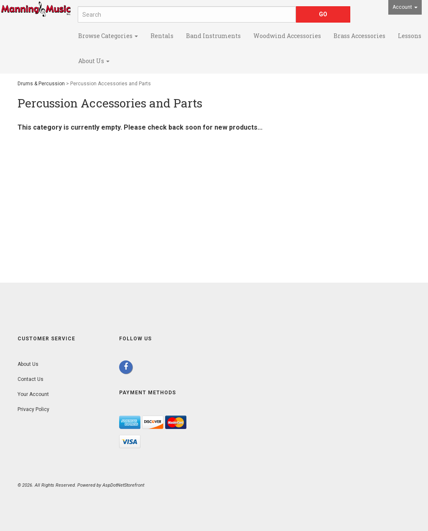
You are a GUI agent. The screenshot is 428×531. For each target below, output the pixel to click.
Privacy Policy (33, 409)
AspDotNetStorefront (123, 485)
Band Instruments (213, 36)
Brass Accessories (359, 36)
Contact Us (30, 379)
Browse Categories (108, 36)
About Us (94, 61)
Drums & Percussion (41, 84)
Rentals (161, 36)
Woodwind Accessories (287, 36)
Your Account (33, 394)
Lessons (409, 36)
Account (405, 7)
